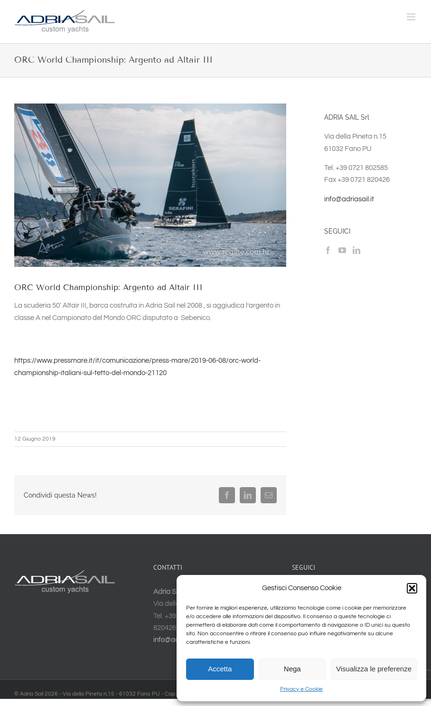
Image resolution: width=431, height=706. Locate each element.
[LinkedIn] (356, 250)
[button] (412, 588)
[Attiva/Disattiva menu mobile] (412, 17)
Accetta (220, 669)
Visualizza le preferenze (374, 669)
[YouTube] (342, 250)
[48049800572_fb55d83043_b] (150, 185)
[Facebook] (328, 250)
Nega (292, 669)
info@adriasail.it (349, 199)
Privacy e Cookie (301, 689)
